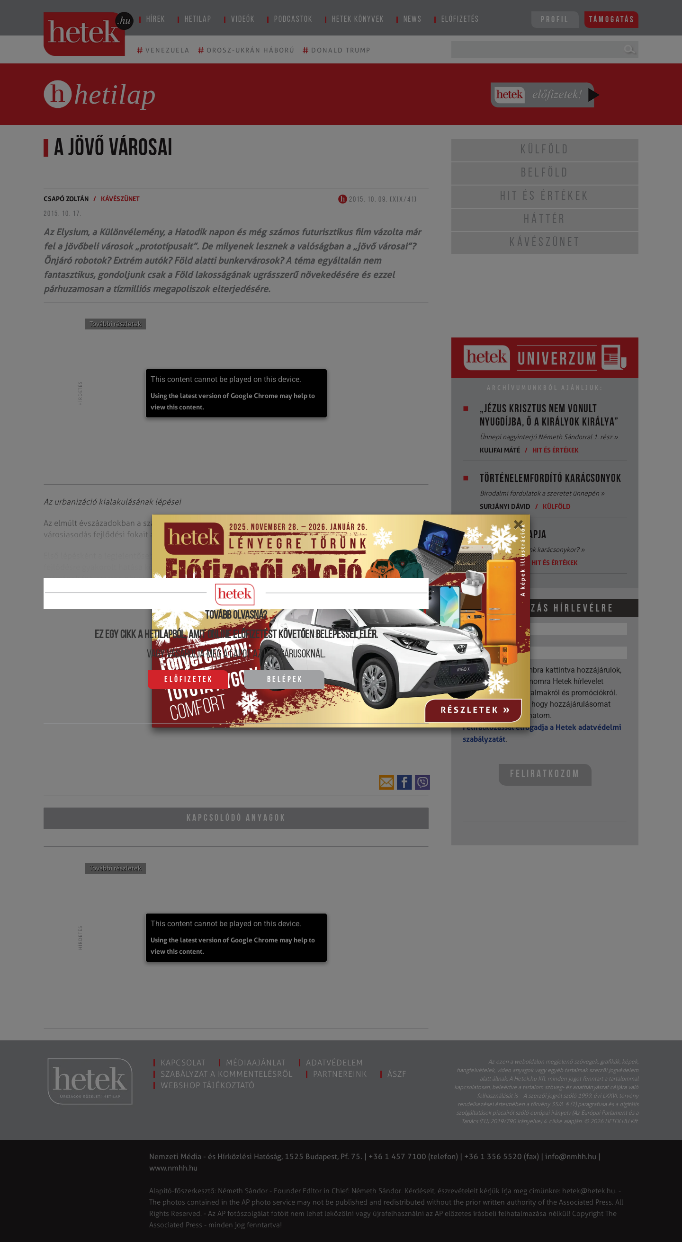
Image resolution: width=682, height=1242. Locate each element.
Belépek (285, 679)
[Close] (518, 528)
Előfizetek (188, 679)
